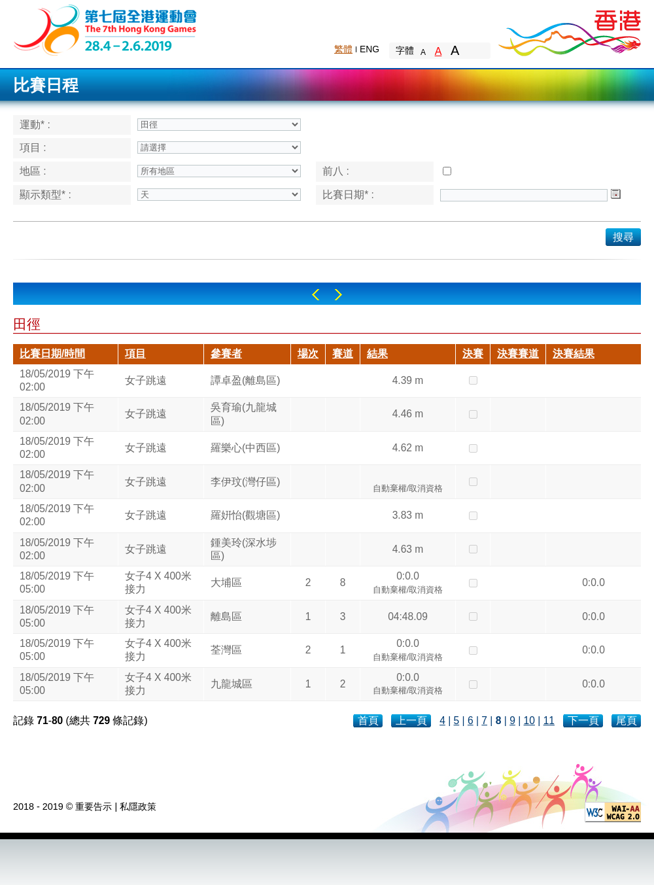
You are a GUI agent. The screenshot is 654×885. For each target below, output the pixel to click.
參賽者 (226, 353)
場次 (308, 353)
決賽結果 (573, 353)
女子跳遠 (146, 380)
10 (529, 720)
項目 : (33, 147)
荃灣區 (226, 649)
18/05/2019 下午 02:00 (57, 380)
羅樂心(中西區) (245, 447)
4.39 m (408, 380)
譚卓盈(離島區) (245, 380)
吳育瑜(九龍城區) (244, 414)
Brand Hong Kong (569, 29)
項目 (135, 353)
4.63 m (408, 549)
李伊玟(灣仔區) (245, 481)
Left (315, 295)
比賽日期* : (348, 194)
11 (549, 720)
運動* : (35, 124)
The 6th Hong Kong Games (105, 29)
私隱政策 (138, 806)
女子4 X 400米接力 (158, 582)
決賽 (472, 353)
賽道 (342, 353)
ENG (369, 49)
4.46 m (408, 413)
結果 (377, 353)
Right (338, 295)
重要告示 (93, 806)
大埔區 (226, 582)
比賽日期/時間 (52, 353)
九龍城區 (231, 683)
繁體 (343, 49)
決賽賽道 (518, 353)
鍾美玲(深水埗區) (244, 549)
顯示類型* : (45, 194)
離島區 (226, 616)
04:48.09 (408, 616)
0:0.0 (408, 584)
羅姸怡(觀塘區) (245, 515)
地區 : (33, 171)
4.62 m (408, 447)
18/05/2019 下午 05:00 (57, 582)
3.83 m (408, 515)
